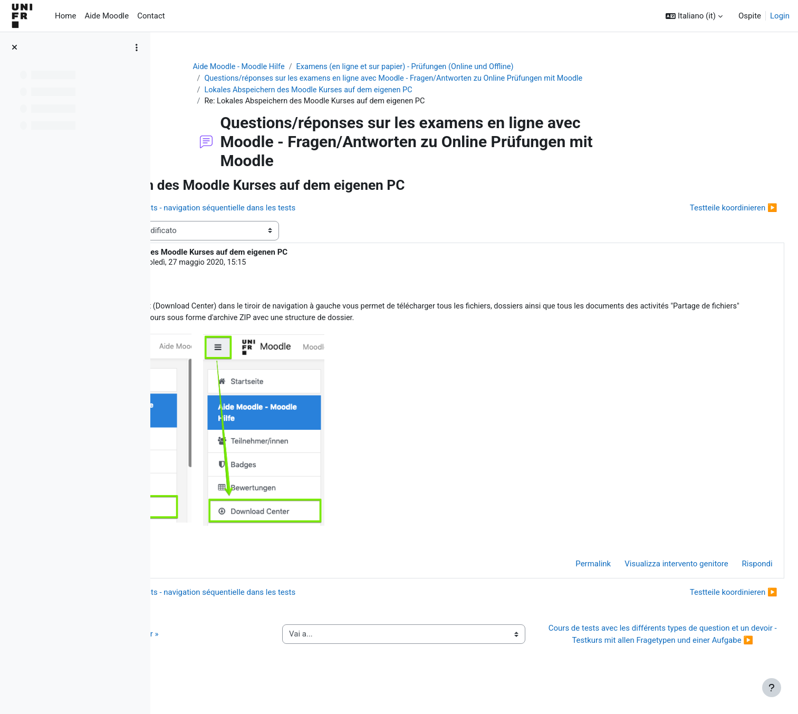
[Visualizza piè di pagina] (771, 687)
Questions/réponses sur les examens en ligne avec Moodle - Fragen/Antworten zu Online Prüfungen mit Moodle (462, 79)
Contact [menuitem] (151, 16)
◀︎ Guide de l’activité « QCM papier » (242, 644)
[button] (694, 16)
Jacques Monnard (243, 264)
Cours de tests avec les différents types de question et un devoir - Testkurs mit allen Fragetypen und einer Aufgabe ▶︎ (668, 643)
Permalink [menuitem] (570, 567)
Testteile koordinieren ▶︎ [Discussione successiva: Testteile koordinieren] (710, 209)
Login (780, 16)
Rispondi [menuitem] (733, 567)
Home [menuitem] (65, 16)
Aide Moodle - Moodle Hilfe (302, 67)
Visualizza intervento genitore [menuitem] (653, 567)
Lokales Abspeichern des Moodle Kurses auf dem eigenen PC (374, 90)
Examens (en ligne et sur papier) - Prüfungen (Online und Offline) (474, 67)
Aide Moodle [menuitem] (106, 16)
